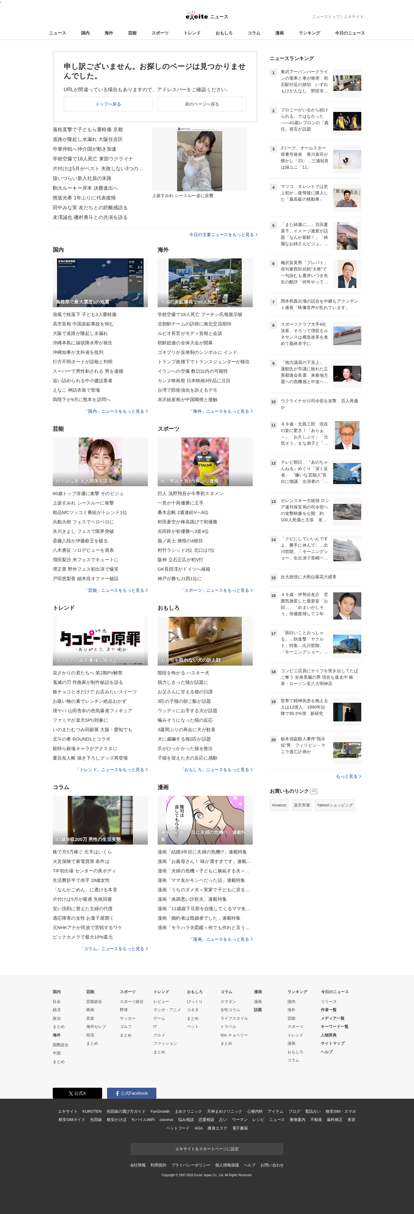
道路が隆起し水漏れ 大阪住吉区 (88, 139)
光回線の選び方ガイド (126, 1111)
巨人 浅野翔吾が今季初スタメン (190, 493)
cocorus (166, 1119)
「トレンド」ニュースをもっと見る (111, 769)
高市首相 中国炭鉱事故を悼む (83, 323)
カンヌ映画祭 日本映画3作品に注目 (194, 380)
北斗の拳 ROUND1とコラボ (81, 739)
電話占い (312, 1111)
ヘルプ (327, 1052)
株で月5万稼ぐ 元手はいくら (82, 851)
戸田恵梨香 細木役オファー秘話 (86, 578)
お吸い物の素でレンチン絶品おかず (90, 701)
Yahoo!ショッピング (335, 805)
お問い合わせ (272, 1165)
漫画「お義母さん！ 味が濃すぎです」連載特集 (205, 861)
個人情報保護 (227, 1165)
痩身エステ (217, 1128)
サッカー (128, 1018)
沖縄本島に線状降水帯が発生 (83, 342)
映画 (90, 1009)
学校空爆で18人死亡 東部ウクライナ (93, 158)
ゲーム (159, 1018)
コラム (254, 33)
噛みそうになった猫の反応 (185, 720)
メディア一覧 (332, 1018)
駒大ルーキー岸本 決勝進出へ (85, 188)
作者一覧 (329, 1009)
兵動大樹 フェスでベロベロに (83, 521)
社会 (57, 1001)
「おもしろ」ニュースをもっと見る (216, 769)
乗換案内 (297, 1119)
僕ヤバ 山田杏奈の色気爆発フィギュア (92, 710)
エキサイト (354, 16)
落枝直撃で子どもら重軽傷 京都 (88, 129)
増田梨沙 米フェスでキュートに (86, 559)
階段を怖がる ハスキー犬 (184, 672)
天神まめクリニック (224, 1111)
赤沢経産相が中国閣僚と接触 (188, 399)
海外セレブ (96, 1026)
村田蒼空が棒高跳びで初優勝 (188, 521)
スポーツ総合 (132, 1001)
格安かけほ (116, 1119)
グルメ (159, 1035)
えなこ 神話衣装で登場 (76, 390)
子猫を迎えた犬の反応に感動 (188, 757)
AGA (199, 1128)
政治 (57, 1018)
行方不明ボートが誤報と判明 (83, 361)
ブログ (294, 1111)
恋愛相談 (206, 1119)
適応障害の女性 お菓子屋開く (83, 918)
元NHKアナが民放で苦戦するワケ (88, 927)
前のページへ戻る (202, 104)
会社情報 (138, 1165)
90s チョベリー (234, 1035)
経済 (57, 1009)
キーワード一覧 (334, 1026)
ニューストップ (326, 16)
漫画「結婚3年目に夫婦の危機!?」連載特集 (202, 851)
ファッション (165, 1043)
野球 (124, 1009)
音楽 (90, 1018)
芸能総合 (94, 1001)
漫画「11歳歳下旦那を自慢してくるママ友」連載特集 (205, 908)
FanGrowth (160, 1111)
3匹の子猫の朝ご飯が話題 (184, 701)
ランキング (309, 33)
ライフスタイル (234, 1018)
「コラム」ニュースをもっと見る (114, 948)
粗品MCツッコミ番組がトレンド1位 (90, 512)
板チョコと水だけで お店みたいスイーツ (95, 691)
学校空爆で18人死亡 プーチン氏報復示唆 (200, 314)
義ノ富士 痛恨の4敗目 (180, 540)
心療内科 (255, 1111)
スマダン (228, 1001)
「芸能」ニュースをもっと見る (116, 590)
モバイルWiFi (143, 1119)
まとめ (59, 1026)
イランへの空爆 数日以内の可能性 (193, 371)
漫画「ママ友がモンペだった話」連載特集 (201, 880)
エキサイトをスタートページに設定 (207, 1149)
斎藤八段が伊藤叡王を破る (80, 540)
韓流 (90, 1035)
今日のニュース (350, 33)
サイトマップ (332, 1043)
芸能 (132, 33)
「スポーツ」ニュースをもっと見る (216, 590)
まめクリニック (188, 1111)
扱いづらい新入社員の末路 (82, 178)
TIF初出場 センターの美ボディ (84, 870)
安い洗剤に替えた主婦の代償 (83, 908)
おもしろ (224, 33)
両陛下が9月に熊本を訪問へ (82, 399)
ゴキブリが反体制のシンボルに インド (197, 352)
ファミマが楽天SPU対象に (80, 720)
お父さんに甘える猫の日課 (185, 691)
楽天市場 (302, 805)
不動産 (316, 1119)
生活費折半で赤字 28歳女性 (81, 880)
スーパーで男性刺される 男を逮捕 (88, 371)
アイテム (275, 1111)
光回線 (96, 1119)
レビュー (161, 1001)
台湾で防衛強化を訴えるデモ (188, 390)
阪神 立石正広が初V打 (181, 559)
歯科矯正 (334, 1119)
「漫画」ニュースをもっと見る (221, 939)
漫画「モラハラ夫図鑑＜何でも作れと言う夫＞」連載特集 (205, 927)
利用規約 (158, 1165)
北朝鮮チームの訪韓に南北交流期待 (194, 323)
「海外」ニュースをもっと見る (221, 411)
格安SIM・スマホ (341, 1111)
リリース (329, 1001)
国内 (85, 33)
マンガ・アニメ (167, 1009)
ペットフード (178, 1128)
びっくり (195, 1001)
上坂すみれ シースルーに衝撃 (83, 502)
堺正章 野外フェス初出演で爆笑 (86, 569)
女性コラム (230, 1009)
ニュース (57, 33)
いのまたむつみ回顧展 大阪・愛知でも (92, 729)
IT (155, 1026)
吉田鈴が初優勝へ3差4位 (183, 531)
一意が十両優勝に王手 (181, 502)
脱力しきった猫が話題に (183, 682)
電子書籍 (240, 1128)
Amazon (279, 805)
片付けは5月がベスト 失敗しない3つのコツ (98, 168)
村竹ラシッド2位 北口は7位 (186, 550)
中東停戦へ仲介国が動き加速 (85, 149)
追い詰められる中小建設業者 (83, 380)
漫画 (279, 33)
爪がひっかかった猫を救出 (185, 748)
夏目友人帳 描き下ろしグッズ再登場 (90, 757)
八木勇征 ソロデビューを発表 (83, 550)
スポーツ (160, 33)
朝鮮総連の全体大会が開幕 (185, 342)
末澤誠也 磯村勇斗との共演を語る (90, 217)
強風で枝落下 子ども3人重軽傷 (84, 314)
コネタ (193, 1009)
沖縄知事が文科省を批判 (78, 352)
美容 (351, 1119)
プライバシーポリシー (191, 1165)
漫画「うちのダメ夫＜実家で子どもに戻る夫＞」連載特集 (205, 889)
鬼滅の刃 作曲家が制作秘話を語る (88, 682)
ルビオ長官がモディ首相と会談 (190, 333)
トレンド (192, 33)
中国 (57, 1053)
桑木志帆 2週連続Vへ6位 (183, 512)
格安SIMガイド (72, 1119)
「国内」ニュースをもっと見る (116, 411)
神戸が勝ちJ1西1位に (180, 578)
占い (223, 1119)
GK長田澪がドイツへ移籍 (184, 569)
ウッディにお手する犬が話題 (188, 710)
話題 (258, 1009)
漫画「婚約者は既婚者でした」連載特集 (199, 918)
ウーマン (240, 1119)
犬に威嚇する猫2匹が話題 (184, 739)
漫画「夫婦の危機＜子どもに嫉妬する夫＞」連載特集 (205, 870)
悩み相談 (186, 1119)
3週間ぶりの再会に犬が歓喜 (187, 729)
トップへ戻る (108, 104)
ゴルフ (126, 1026)
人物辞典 (329, 1035)
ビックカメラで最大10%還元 (83, 936)
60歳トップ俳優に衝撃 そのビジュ (88, 493)
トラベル (228, 1026)
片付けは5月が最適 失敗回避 (82, 899)
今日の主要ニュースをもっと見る (223, 234)
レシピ (258, 1119)
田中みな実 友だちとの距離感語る (90, 207)
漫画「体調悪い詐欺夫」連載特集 (192, 899)
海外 (109, 33)
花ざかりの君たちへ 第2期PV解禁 (88, 672)
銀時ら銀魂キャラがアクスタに (85, 748)
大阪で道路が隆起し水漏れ (80, 333)
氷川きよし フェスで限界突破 (83, 531)
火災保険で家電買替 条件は (81, 861)
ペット (193, 1026)
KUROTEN (92, 1111)
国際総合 (61, 1045)
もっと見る (348, 776)
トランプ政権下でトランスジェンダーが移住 (204, 361)
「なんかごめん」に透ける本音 (85, 889)
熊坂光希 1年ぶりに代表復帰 (84, 197)
